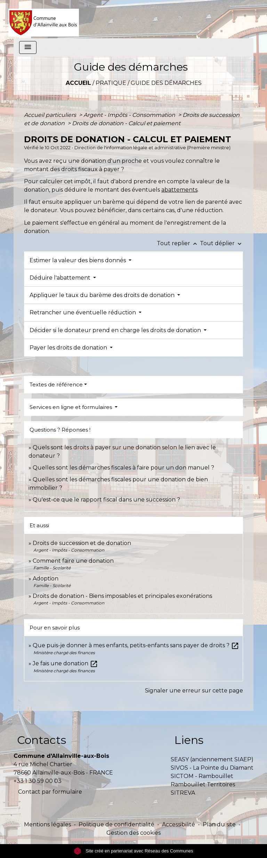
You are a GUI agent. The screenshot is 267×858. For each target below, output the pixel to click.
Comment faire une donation (73, 561)
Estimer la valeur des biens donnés (78, 260)
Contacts (41, 740)
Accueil (78, 83)
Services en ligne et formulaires (71, 407)
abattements (179, 189)
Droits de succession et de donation (82, 543)
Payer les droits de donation (69, 347)
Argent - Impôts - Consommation (130, 115)
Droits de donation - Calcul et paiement (126, 123)
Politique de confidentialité (116, 824)
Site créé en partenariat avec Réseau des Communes (133, 850)
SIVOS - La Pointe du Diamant (212, 767)
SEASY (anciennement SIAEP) (212, 759)
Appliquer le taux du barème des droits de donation (103, 295)
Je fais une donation (65, 663)
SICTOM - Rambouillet (202, 776)
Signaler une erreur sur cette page (194, 690)
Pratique (111, 83)
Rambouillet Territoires (203, 784)
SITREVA (183, 792)
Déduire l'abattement (61, 277)
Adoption (45, 578)
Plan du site (219, 824)
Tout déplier (221, 243)
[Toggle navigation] (28, 47)
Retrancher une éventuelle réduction (83, 312)
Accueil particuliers (51, 115)
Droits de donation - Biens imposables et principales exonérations (122, 596)
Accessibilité (178, 824)
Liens (188, 740)
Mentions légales (47, 824)
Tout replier (178, 243)
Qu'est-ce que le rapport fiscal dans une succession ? (106, 499)
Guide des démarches (166, 83)
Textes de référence (56, 384)
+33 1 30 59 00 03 (38, 781)
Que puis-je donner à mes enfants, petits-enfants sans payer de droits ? (136, 645)
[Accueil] (43, 19)
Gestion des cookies (133, 832)
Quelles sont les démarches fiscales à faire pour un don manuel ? (123, 467)
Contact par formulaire (50, 791)
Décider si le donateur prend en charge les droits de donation (116, 330)
